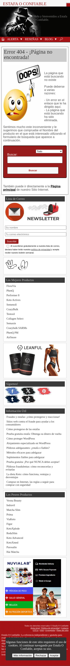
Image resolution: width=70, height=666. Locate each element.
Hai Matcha (13, 551)
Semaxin (11, 323)
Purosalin (12, 547)
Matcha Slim (13, 509)
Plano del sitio (63, 630)
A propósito (50, 630)
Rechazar (41, 655)
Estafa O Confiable (24, 3)
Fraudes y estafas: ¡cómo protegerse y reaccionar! (33, 416)
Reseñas (31, 39)
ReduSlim (12, 533)
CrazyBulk (12, 309)
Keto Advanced (15, 537)
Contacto (65, 628)
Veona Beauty (14, 500)
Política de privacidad (50, 628)
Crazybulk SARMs (17, 327)
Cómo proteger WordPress (21, 438)
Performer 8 (13, 295)
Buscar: (12, 154)
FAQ (42, 630)
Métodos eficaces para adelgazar (24, 452)
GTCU (35, 630)
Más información (23, 655)
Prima (10, 514)
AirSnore (11, 337)
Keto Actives (14, 299)
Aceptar (54, 655)
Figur (9, 523)
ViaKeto (11, 519)
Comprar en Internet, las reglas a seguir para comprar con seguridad (30, 483)
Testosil (11, 313)
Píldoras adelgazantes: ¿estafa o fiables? (28, 447)
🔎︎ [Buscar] (61, 39)
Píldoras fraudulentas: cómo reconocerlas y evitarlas (29, 468)
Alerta (12, 39)
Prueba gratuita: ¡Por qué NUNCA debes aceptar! (33, 461)
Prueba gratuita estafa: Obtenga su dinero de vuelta (34, 433)
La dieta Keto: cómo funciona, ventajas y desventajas (28, 476)
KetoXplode (13, 528)
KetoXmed (12, 542)
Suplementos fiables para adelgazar (25, 457)
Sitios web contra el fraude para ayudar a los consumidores (30, 423)
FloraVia (11, 285)
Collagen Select (15, 318)
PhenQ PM (12, 332)
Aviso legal (35, 628)
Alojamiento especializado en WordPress (29, 443)
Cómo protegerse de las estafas (23, 429)
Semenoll (12, 304)
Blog (49, 39)
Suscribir (12, 241)
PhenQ (10, 290)
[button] (21, 39)
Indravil (11, 505)
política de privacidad (41, 249)
